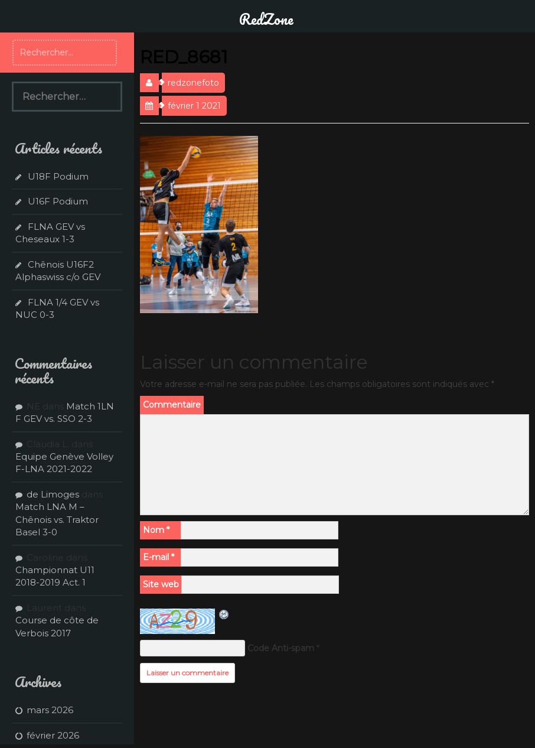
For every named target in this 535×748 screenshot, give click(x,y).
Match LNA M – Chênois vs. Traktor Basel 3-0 (57, 519)
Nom (156, 530)
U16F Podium (58, 201)
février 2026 (53, 735)
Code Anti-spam (280, 648)
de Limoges (53, 494)
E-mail (158, 557)
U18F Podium (58, 176)
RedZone (266, 19)
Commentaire (172, 404)
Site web (161, 584)
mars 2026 (50, 710)
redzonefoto (193, 82)
